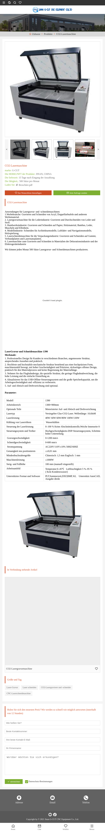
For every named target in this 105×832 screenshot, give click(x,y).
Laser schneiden (29, 687)
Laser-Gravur (12, 687)
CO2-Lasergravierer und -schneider (56, 687)
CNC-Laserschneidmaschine (19, 693)
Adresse (19, 802)
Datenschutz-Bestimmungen (40, 781)
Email (52, 802)
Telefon (86, 802)
